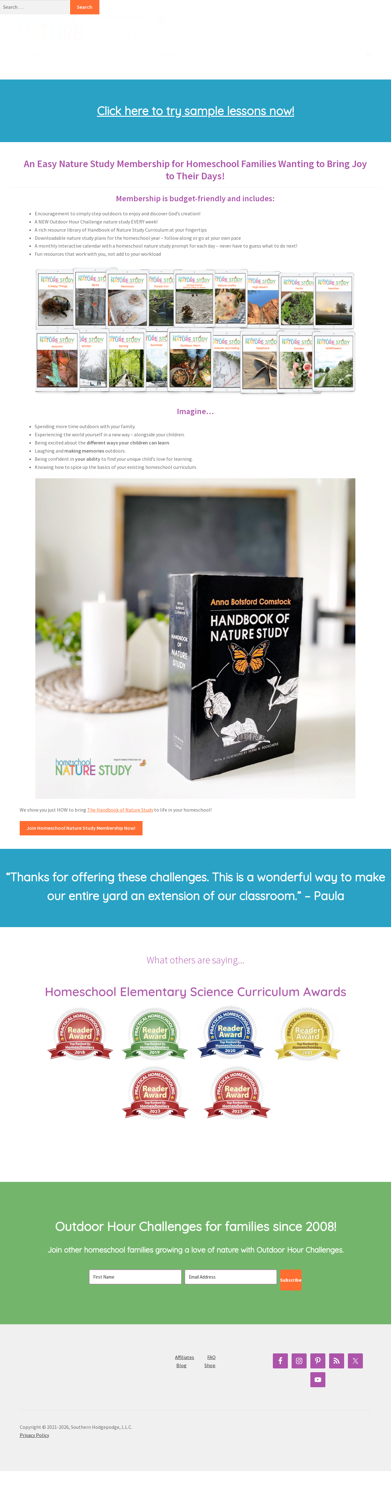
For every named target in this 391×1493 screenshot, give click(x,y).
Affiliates (184, 1379)
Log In (93, 54)
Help (138, 54)
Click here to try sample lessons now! (195, 133)
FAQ (211, 1379)
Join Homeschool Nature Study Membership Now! (81, 850)
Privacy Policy (34, 1457)
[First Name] (135, 1298)
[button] (196, 53)
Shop (69, 54)
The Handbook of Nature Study (120, 832)
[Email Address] (231, 1298)
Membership (168, 54)
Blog (116, 54)
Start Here (31, 54)
